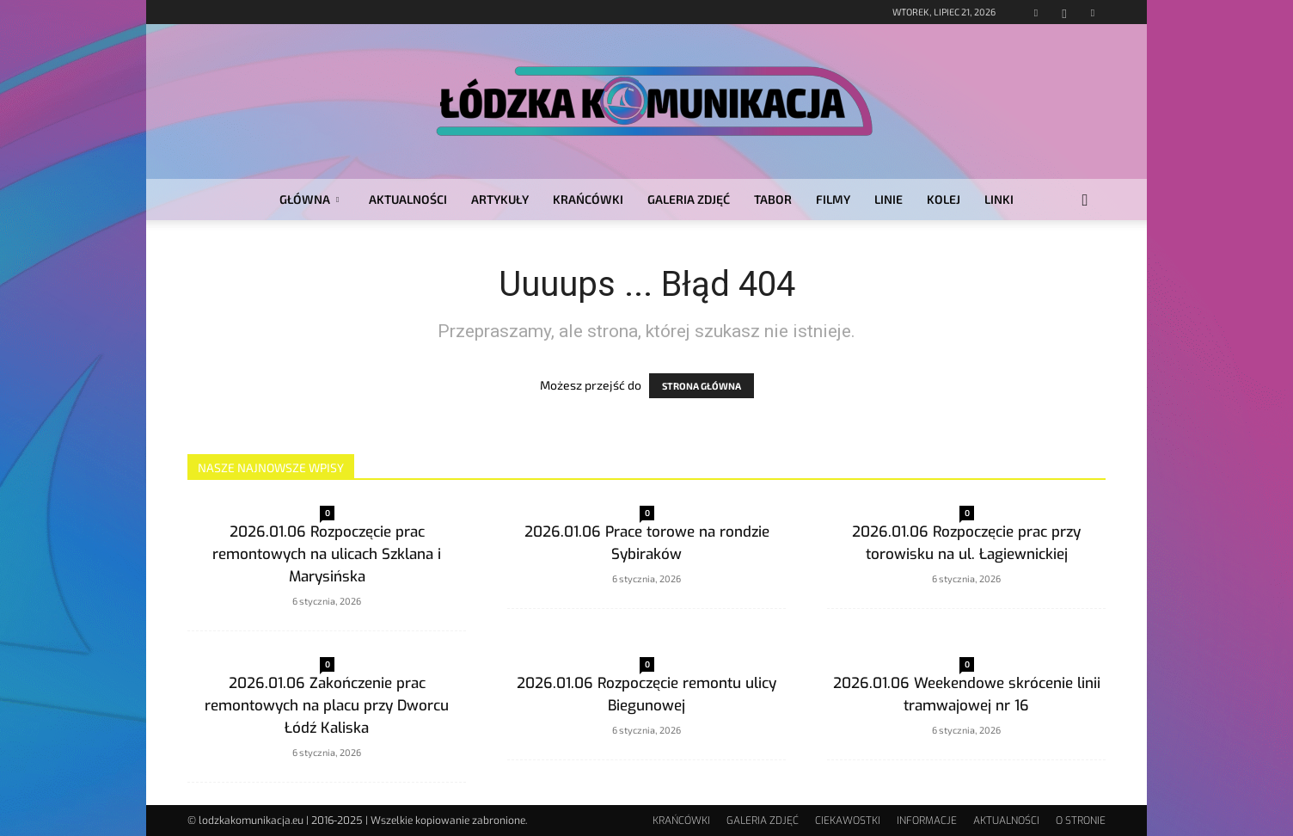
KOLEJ (943, 199)
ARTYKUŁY (500, 199)
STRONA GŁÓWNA (701, 385)
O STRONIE (1081, 820)
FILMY (833, 199)
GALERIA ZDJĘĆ (688, 199)
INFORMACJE (927, 820)
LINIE (888, 199)
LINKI (999, 199)
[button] (1085, 201)
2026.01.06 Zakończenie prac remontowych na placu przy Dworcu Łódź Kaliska (327, 705)
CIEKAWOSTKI (847, 820)
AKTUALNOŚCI (408, 199)
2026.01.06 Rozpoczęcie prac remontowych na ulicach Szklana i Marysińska (326, 554)
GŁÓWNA (309, 199)
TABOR (773, 199)
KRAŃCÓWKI (588, 199)
